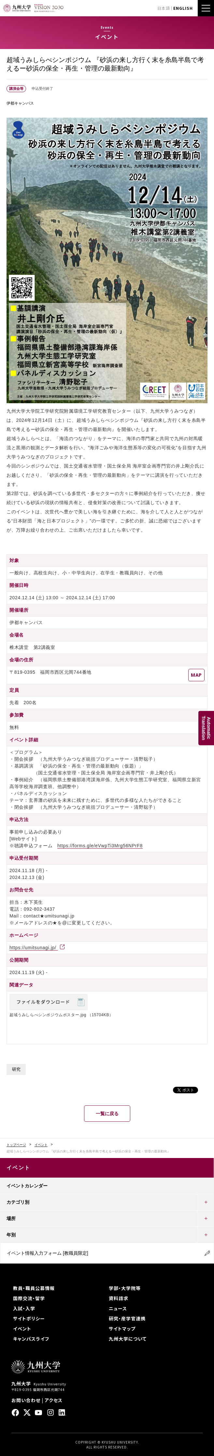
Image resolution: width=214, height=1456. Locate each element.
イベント (41, 1145)
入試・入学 (24, 1308)
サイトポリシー (29, 1318)
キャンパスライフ (31, 1338)
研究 (16, 1069)
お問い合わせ (25, 1400)
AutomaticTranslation (206, 728)
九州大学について (128, 1338)
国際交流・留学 (29, 1298)
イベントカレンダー (27, 1185)
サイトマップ (122, 1328)
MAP (196, 675)
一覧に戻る (107, 1113)
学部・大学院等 (125, 1288)
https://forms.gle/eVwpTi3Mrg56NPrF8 (100, 845)
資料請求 (118, 1298)
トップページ (16, 1145)
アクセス (54, 1400)
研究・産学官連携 (127, 1318)
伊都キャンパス (20, 103)
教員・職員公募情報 (34, 1288)
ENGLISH (183, 8)
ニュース (118, 1308)
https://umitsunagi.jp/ (33, 947)
